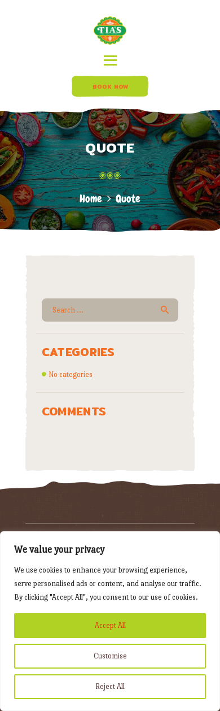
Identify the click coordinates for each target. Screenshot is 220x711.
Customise (110, 656)
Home (91, 199)
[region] (110, 621)
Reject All (110, 686)
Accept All (110, 625)
